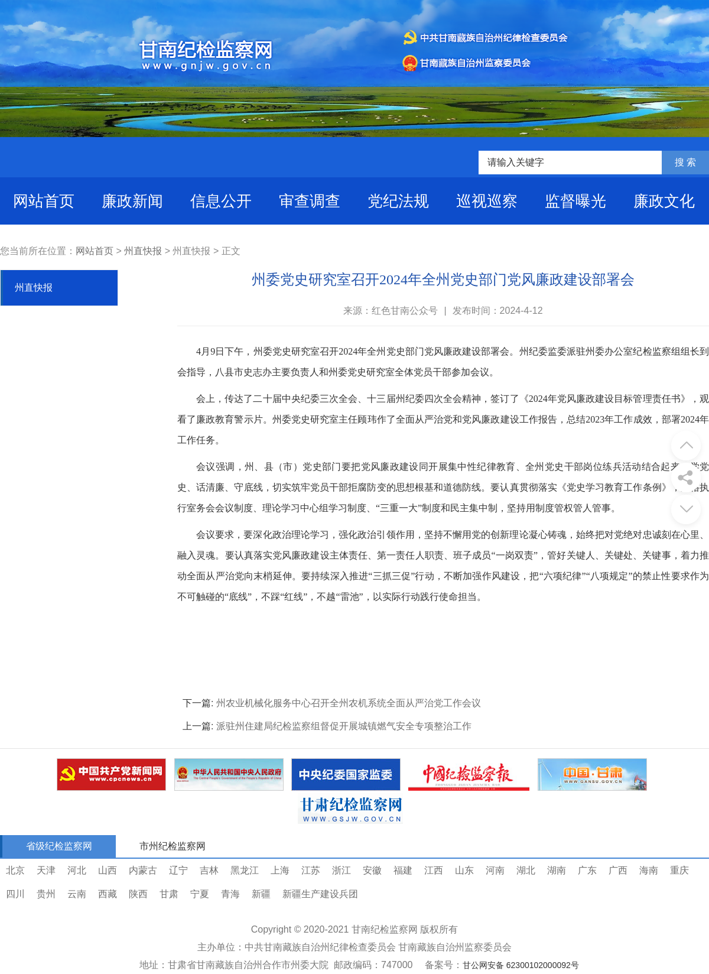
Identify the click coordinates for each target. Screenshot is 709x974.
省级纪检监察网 (59, 846)
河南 (495, 870)
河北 (76, 870)
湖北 (525, 870)
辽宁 (178, 870)
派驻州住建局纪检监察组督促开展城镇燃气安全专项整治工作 (343, 726)
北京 (15, 870)
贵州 (46, 894)
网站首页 (43, 201)
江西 (433, 870)
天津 (46, 870)
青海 (230, 894)
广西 (618, 870)
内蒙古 (143, 870)
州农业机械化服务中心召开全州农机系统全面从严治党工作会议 (348, 703)
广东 (587, 870)
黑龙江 (244, 870)
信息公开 (221, 201)
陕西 (138, 894)
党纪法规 (398, 201)
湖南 (556, 870)
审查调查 (309, 201)
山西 (107, 870)
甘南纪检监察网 (385, 929)
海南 (648, 870)
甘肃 (169, 894)
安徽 (372, 870)
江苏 (310, 870)
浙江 (341, 870)
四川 (15, 894)
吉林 (209, 870)
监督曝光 (575, 201)
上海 (280, 870)
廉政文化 (664, 201)
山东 (464, 870)
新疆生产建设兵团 (320, 894)
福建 (402, 870)
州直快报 (143, 251)
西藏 (107, 894)
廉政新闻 (132, 201)
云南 (76, 894)
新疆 (261, 894)
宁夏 (199, 894)
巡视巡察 (487, 201)
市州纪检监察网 (172, 846)
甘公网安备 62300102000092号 (521, 965)
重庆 (679, 870)
